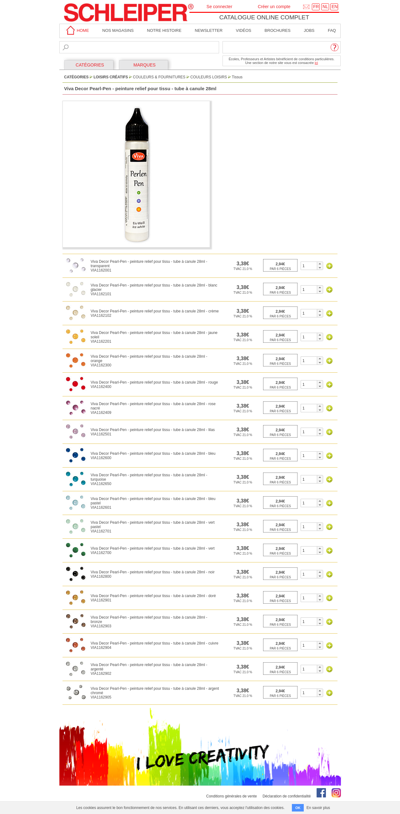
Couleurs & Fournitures (159, 77)
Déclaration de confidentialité (286, 796)
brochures (278, 30)
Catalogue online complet (264, 17)
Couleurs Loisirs (208, 77)
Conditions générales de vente (231, 796)
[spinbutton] (308, 266)
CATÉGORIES (90, 64)
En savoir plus (318, 808)
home (76, 30)
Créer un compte (274, 6)
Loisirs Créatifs (110, 77)
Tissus (237, 77)
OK (298, 808)
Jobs (309, 30)
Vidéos (243, 30)
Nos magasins (117, 30)
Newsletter (208, 30)
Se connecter (219, 6)
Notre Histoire (164, 30)
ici (316, 63)
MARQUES (144, 64)
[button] (320, 264)
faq (332, 30)
